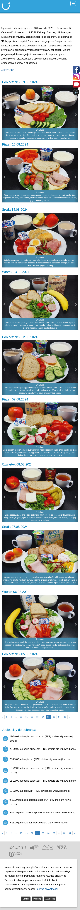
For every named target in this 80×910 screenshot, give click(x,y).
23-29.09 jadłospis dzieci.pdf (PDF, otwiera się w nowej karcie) (39, 749)
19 (21, 833)
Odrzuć (26, 899)
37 (59, 717)
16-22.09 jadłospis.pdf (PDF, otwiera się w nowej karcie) (36, 791)
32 (32, 717)
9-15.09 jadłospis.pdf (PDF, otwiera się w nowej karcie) (35, 822)
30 (21, 717)
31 (26, 717)
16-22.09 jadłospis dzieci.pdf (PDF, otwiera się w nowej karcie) (39, 780)
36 (54, 717)
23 (43, 833)
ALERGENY (8, 70)
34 (43, 717)
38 (65, 717)
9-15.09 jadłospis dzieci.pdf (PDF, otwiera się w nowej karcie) (39, 812)
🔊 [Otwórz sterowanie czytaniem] (76, 92)
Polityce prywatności (47, 889)
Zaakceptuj (50, 899)
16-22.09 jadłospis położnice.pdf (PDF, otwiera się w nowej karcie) (38, 770)
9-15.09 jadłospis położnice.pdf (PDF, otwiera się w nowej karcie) (37, 802)
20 (26, 833)
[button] (4, 175)
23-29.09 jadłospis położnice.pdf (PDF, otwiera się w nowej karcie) (38, 738)
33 (37, 717)
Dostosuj (37, 899)
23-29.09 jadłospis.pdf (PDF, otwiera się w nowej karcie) (36, 759)
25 (54, 833)
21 (32, 833)
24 (48, 833)
